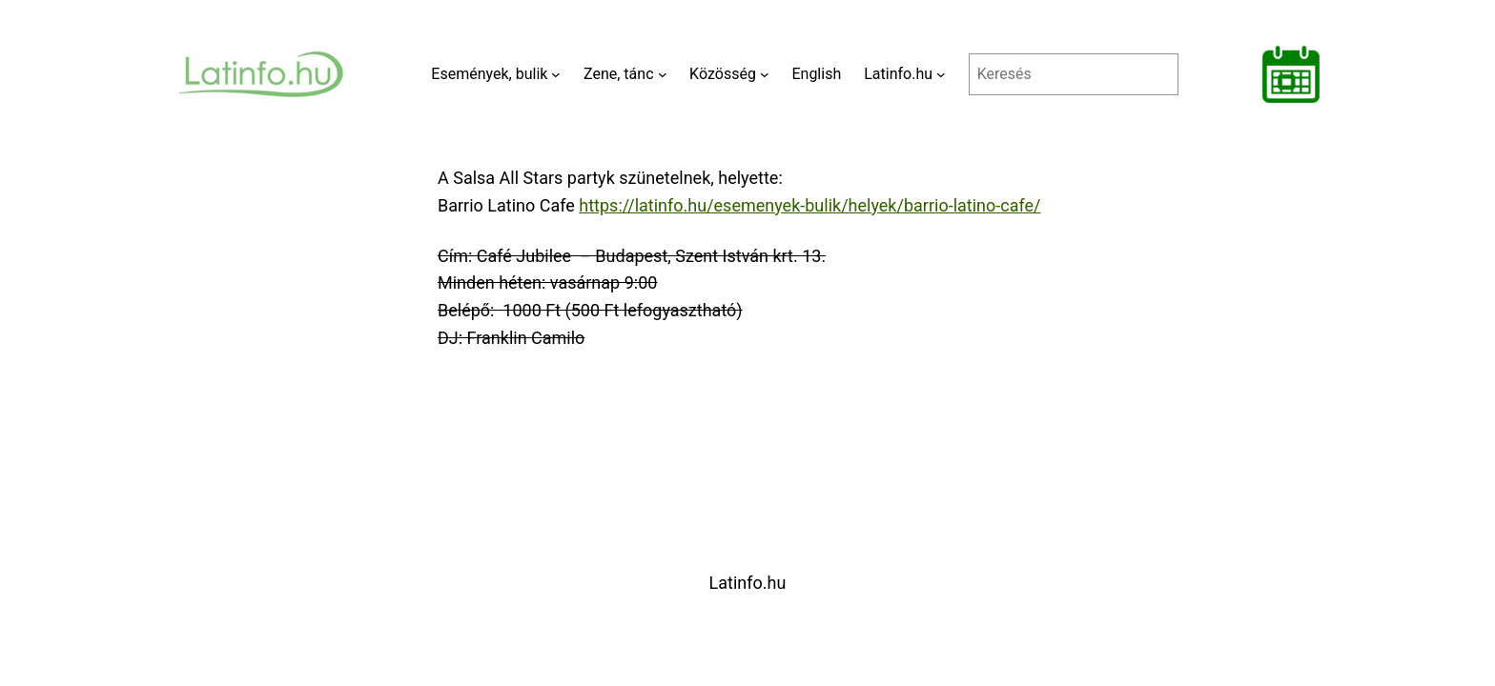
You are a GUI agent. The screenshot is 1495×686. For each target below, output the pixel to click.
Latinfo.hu (748, 583)
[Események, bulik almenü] (556, 74)
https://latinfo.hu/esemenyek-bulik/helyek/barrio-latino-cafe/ (809, 205)
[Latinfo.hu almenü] (941, 74)
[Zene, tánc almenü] (662, 74)
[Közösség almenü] (764, 74)
